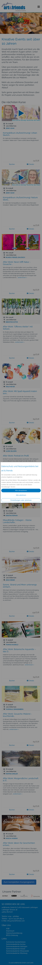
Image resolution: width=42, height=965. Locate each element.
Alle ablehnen (21, 495)
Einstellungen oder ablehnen (21, 500)
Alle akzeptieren (21, 490)
